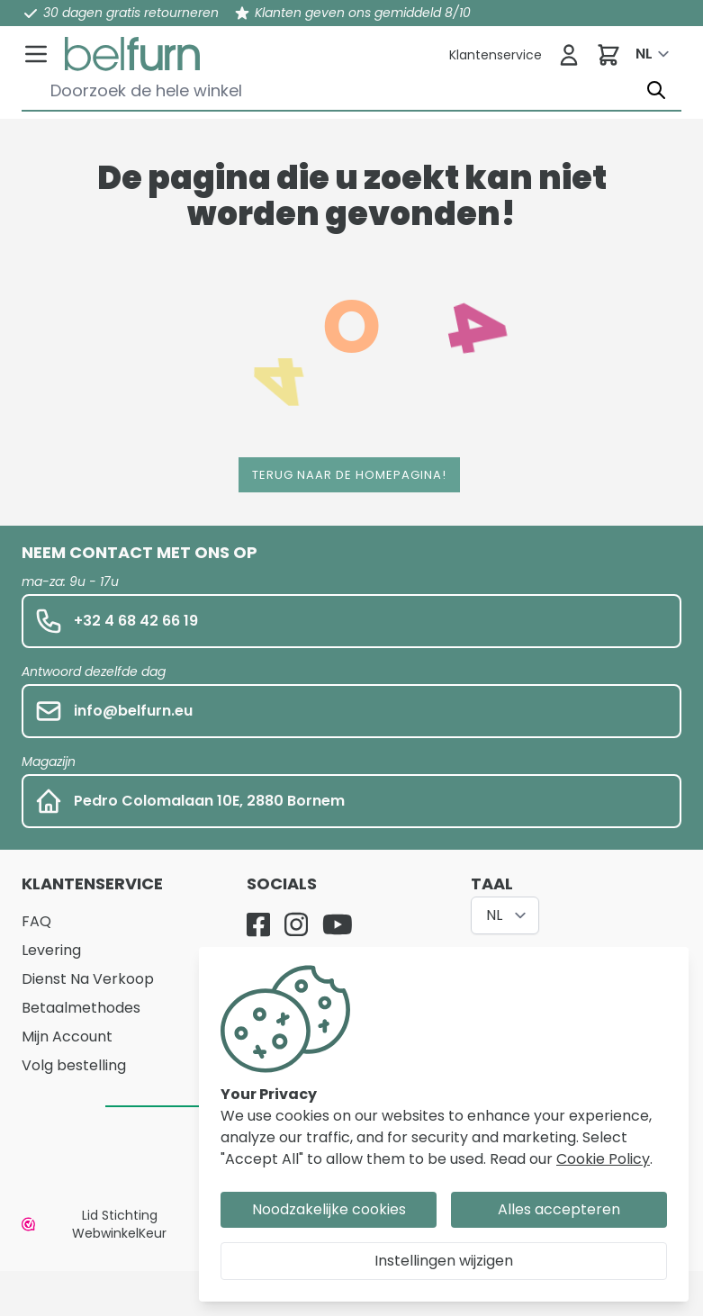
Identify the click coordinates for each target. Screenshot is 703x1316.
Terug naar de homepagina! (349, 474)
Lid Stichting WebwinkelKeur (94, 1224)
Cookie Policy (603, 1159)
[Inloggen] (568, 55)
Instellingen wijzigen (443, 1260)
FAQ (36, 921)
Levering (51, 950)
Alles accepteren (559, 1209)
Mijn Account (67, 1036)
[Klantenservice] (495, 55)
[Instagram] (296, 924)
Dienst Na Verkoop (88, 979)
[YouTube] (337, 924)
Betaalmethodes (81, 1007)
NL (644, 53)
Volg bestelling (74, 1065)
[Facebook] (258, 924)
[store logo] (132, 54)
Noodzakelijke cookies (329, 1209)
